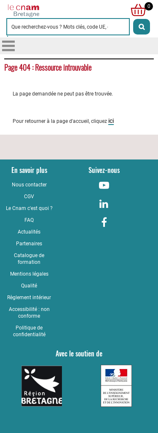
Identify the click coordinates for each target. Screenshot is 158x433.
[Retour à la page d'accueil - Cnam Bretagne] (42, 10)
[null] (136, 10)
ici (111, 120)
